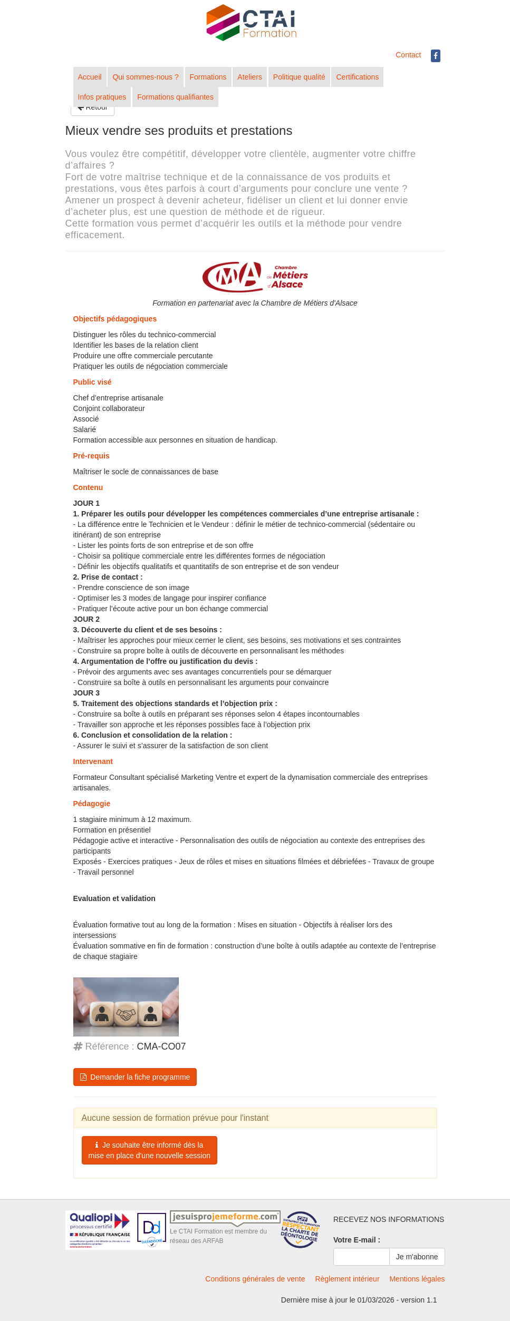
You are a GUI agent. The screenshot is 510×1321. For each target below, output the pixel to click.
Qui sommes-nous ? (145, 77)
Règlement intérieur (347, 1279)
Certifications (357, 77)
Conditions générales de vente (255, 1279)
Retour (93, 107)
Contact (408, 55)
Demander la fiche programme (135, 1077)
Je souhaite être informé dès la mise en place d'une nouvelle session (150, 1150)
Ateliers (249, 77)
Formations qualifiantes (175, 97)
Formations (208, 77)
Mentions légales (417, 1279)
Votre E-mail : (356, 1240)
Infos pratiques (102, 97)
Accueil (90, 77)
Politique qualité (299, 77)
